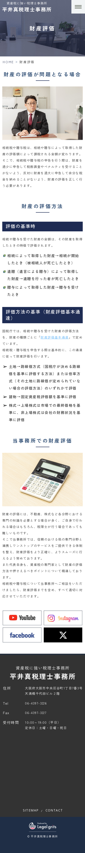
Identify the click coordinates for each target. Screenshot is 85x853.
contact (54, 810)
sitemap (31, 810)
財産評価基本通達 (54, 337)
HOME (8, 62)
